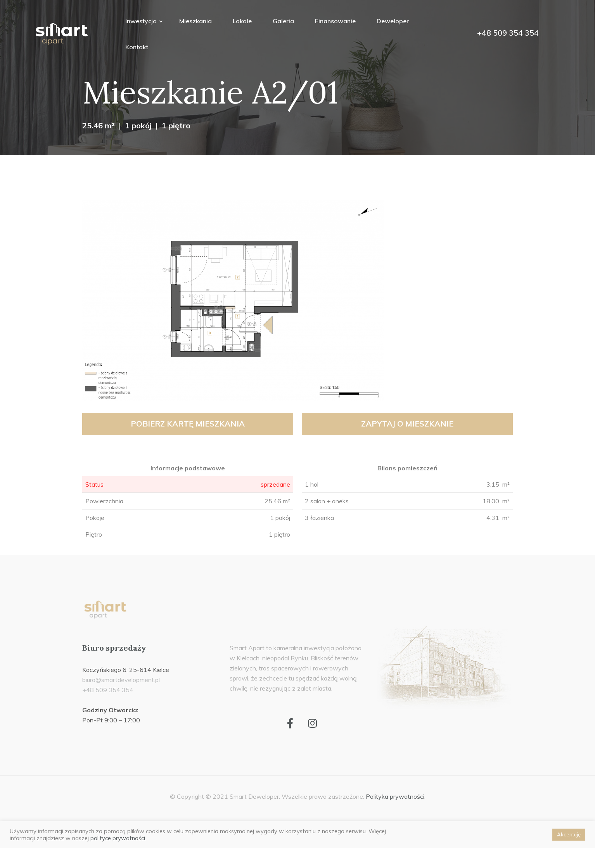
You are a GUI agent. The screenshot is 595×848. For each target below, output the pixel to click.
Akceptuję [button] (569, 834)
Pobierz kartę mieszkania (188, 423)
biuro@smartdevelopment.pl (121, 680)
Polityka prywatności (395, 796)
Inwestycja (141, 21)
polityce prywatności (117, 838)
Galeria (283, 21)
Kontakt (136, 47)
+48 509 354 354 (508, 33)
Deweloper (393, 21)
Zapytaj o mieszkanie (407, 423)
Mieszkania (195, 21)
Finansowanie (335, 21)
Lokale (242, 21)
